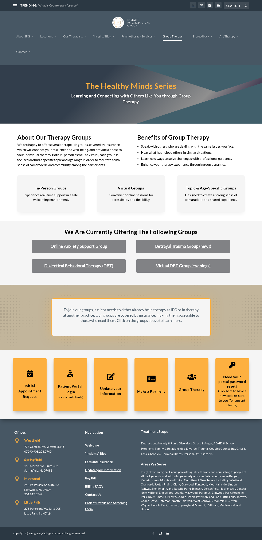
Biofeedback (201, 36)
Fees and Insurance (99, 462)
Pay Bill (90, 478)
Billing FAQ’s (94, 486)
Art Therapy (227, 36)
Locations (46, 36)
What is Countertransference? (58, 5)
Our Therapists (73, 36)
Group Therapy (173, 36)
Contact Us (93, 494)
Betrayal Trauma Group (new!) (183, 246)
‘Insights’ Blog (102, 36)
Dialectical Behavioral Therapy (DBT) (78, 265)
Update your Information (103, 470)
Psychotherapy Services (136, 36)
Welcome (92, 445)
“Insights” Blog (95, 453)
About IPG (23, 36)
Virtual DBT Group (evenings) (183, 265)
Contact (21, 51)
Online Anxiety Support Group (79, 246)
